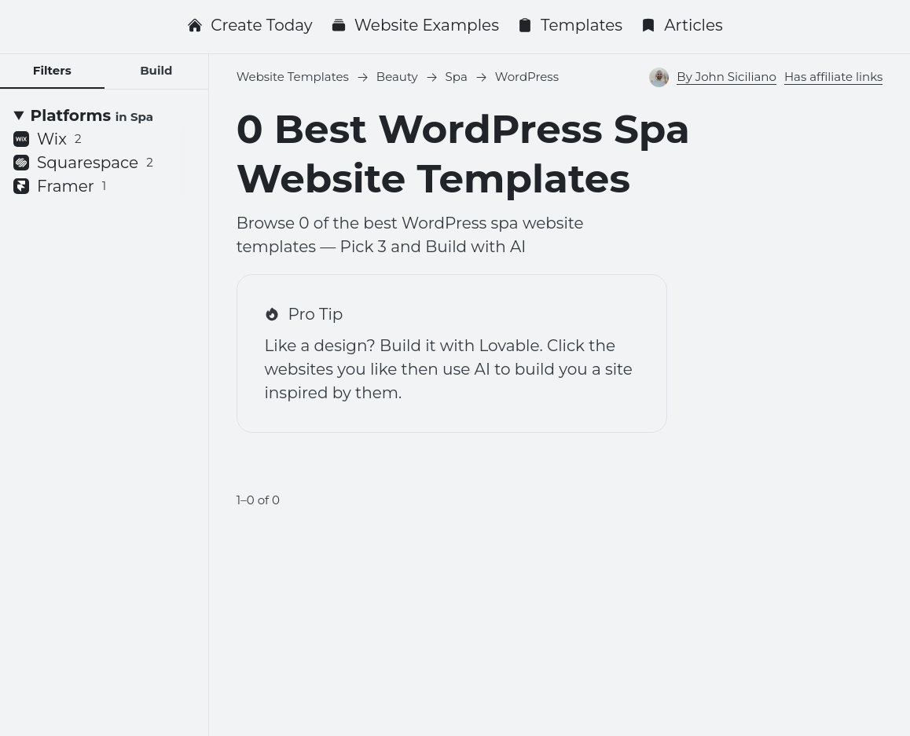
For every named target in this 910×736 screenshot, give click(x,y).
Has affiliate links (833, 76)
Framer (59, 186)
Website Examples (415, 25)
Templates (569, 25)
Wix (47, 139)
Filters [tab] (52, 70)
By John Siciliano (726, 76)
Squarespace (83, 162)
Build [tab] (156, 70)
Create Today (249, 25)
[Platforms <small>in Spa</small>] (103, 115)
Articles (681, 25)
